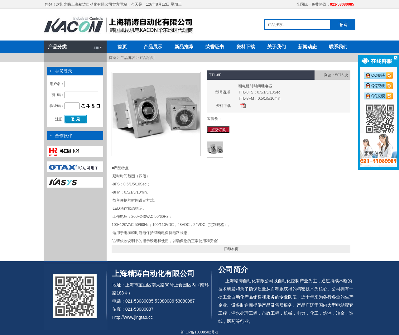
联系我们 (338, 46)
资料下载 (245, 46)
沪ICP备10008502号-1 (199, 332)
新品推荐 (184, 46)
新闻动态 (307, 46)
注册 (59, 119)
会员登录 (63, 71)
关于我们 (276, 46)
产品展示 (153, 46)
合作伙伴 (63, 135)
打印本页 (231, 249)
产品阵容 (127, 57)
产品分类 (57, 46)
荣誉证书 (214, 46)
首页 (122, 46)
